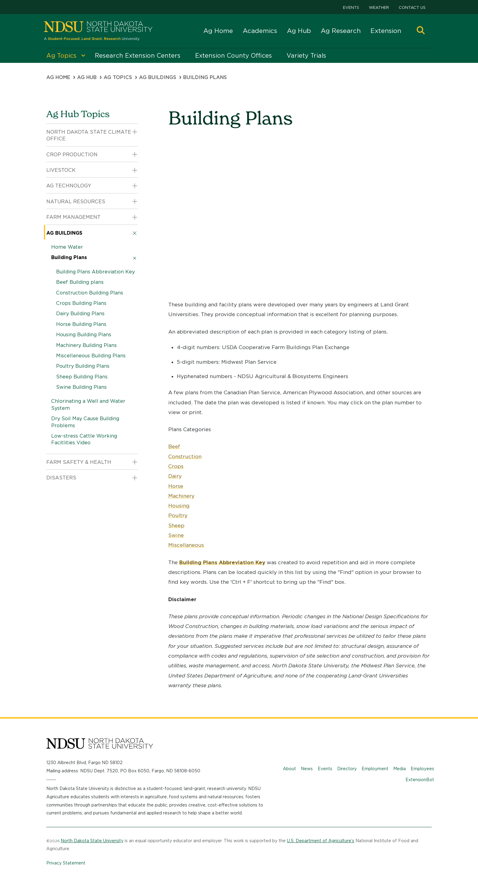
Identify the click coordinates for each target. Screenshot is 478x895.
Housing (179, 506)
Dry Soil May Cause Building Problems (85, 422)
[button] (421, 31)
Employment (375, 768)
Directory (347, 768)
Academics (260, 30)
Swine (176, 535)
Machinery (181, 496)
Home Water (67, 247)
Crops (176, 466)
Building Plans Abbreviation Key (95, 272)
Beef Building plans (80, 282)
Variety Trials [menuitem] (306, 55)
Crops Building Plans (81, 303)
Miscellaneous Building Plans (91, 356)
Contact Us (412, 7)
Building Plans (69, 257)
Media (399, 768)
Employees (422, 768)
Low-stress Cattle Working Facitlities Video (84, 439)
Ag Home (218, 30)
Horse (175, 486)
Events (351, 7)
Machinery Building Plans (86, 345)
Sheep (176, 525)
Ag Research (341, 30)
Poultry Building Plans (82, 366)
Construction (185, 456)
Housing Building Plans (83, 334)
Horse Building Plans (81, 324)
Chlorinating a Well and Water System (88, 404)
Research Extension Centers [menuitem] (137, 55)
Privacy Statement (65, 863)
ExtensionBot (419, 779)
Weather (379, 7)
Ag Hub (299, 30)
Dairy (175, 476)
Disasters (61, 478)
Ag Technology (68, 186)
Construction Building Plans (89, 293)
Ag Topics (118, 77)
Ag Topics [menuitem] (61, 55)
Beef (174, 446)
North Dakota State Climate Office (88, 135)
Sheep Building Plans (82, 377)
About (289, 768)
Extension (385, 30)
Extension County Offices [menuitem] (233, 55)
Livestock (61, 170)
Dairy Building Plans (80, 313)
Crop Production (72, 154)
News (307, 768)
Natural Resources (75, 201)
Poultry (177, 515)
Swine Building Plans (81, 387)
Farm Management (73, 217)
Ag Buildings (157, 77)
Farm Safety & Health (78, 462)
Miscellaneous (186, 545)
